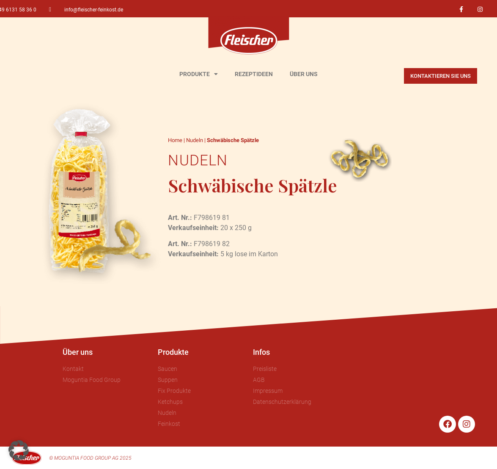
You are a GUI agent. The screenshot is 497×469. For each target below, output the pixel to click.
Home (175, 140)
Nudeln (194, 140)
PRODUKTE (198, 74)
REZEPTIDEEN (254, 74)
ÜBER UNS (304, 74)
